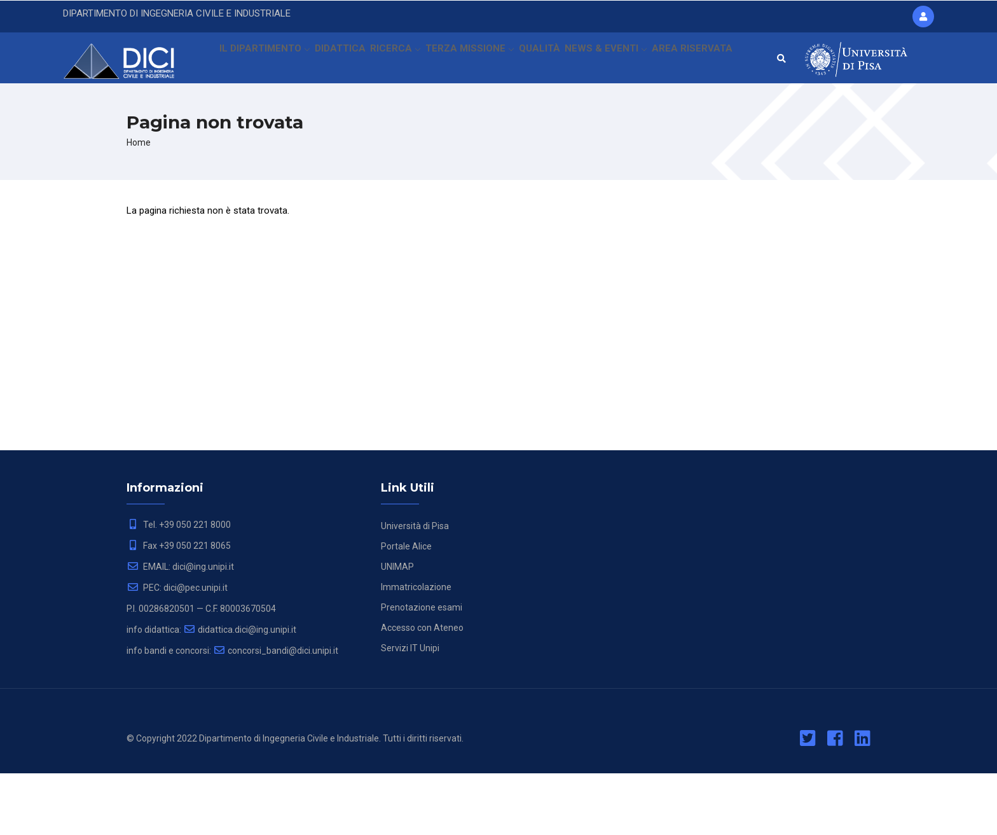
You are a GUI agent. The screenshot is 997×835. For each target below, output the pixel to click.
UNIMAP (397, 628)
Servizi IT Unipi (410, 710)
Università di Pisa (415, 588)
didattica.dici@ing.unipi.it (239, 691)
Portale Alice (406, 608)
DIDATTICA (338, 60)
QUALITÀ (546, 60)
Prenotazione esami (421, 669)
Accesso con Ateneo (422, 689)
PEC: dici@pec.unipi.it (177, 649)
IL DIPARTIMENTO (259, 60)
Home (139, 204)
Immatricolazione (416, 649)
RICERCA (397, 60)
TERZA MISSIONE (473, 60)
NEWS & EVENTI (614, 60)
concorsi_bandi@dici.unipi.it (275, 712)
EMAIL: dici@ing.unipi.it (180, 628)
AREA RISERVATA (252, 117)
